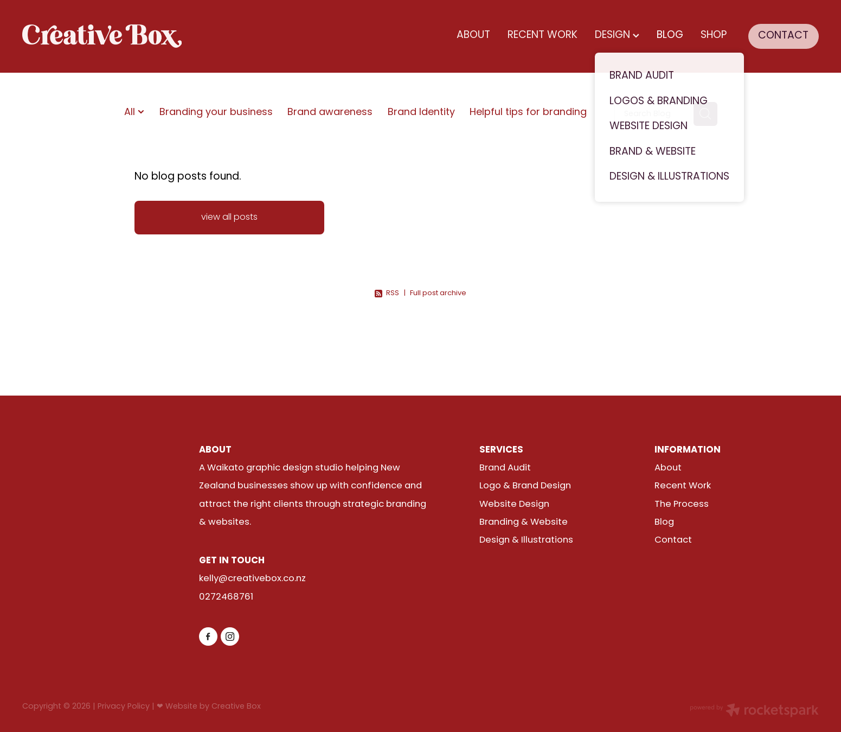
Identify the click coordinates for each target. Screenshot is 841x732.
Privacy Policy (124, 707)
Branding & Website (523, 522)
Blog (664, 522)
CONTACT (783, 36)
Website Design (514, 504)
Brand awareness (330, 113)
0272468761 (226, 597)
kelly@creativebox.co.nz (252, 579)
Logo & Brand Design (525, 486)
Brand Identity (421, 113)
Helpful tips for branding (528, 113)
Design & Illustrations (526, 540)
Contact (673, 540)
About (668, 468)
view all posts (229, 218)
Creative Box (236, 707)
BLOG (670, 35)
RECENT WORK (542, 35)
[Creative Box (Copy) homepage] (102, 36)
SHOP (714, 35)
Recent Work (682, 486)
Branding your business (216, 113)
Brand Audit (505, 468)
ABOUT (473, 35)
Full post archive (438, 293)
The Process (681, 504)
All (131, 112)
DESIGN (617, 35)
